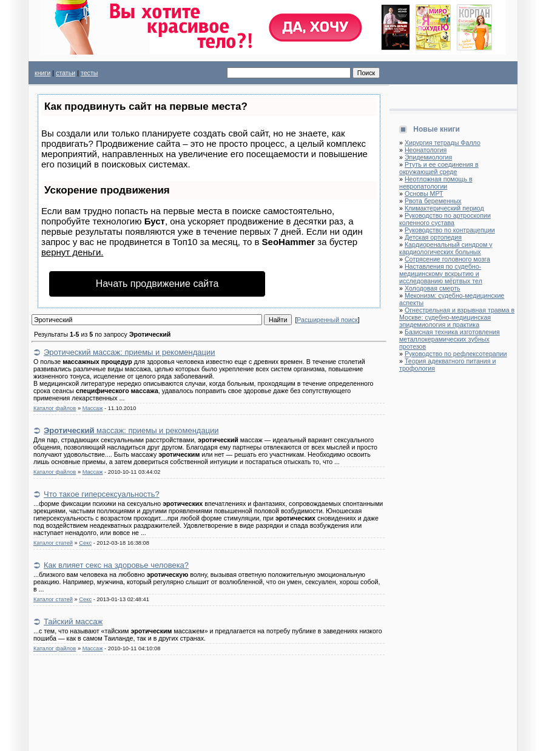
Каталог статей (53, 543)
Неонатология (426, 149)
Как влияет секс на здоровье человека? (116, 565)
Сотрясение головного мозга (447, 259)
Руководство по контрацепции (450, 230)
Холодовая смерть (432, 288)
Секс (85, 543)
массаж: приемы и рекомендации (131, 430)
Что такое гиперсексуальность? (102, 494)
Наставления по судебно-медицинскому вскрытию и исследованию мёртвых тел (440, 274)
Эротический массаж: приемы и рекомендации (129, 352)
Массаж (93, 408)
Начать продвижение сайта (157, 283)
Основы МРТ (424, 193)
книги (42, 72)
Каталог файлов (54, 408)
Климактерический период (444, 208)
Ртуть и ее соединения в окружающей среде (439, 168)
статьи (65, 72)
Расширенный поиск (327, 319)
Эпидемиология (428, 157)
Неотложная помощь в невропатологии (436, 182)
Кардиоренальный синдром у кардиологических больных (446, 248)
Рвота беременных (433, 200)
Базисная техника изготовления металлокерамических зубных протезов (449, 339)
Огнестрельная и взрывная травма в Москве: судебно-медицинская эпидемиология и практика (456, 317)
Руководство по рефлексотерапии (456, 353)
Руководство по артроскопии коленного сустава (445, 219)
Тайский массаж (73, 621)
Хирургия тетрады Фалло (442, 142)
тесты (89, 72)
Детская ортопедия (433, 237)
